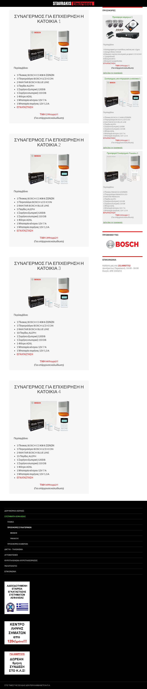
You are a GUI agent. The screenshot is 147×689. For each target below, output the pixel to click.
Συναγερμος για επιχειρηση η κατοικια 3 (49, 265)
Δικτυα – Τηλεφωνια (13, 549)
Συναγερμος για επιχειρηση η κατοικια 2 (49, 142)
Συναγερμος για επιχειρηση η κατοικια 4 (49, 389)
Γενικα (10, 522)
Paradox (14, 538)
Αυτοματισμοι (11, 555)
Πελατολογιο (10, 566)
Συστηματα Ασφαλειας (15, 516)
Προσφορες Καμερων (17, 544)
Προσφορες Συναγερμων (19, 527)
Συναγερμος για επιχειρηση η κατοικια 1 (49, 18)
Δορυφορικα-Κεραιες (14, 511)
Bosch (13, 533)
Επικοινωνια (10, 571)
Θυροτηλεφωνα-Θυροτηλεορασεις (20, 560)
